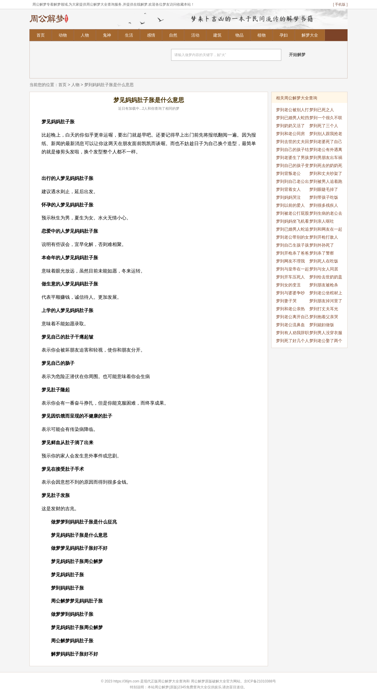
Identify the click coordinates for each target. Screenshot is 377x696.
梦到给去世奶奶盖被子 (325, 278)
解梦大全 (310, 35)
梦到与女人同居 (323, 269)
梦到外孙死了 (321, 245)
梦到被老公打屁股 (292, 213)
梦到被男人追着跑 (325, 181)
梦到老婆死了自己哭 (325, 142)
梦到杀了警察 (321, 253)
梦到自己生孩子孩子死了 (292, 246)
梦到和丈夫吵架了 (325, 173)
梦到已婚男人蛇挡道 (292, 118)
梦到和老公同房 (290, 133)
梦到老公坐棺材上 (325, 292)
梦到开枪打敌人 (323, 237)
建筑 (217, 35)
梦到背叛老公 (288, 173)
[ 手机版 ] (340, 4)
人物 (85, 35)
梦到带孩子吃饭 (323, 197)
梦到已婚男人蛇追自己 (292, 230)
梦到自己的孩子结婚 (292, 150)
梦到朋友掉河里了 (325, 300)
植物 (261, 35)
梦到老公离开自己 (292, 316)
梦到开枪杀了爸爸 (292, 253)
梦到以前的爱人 (290, 205)
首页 (41, 35)
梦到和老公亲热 (290, 308)
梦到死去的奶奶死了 (325, 166)
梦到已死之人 (321, 109)
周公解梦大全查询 (172, 681)
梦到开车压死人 (290, 277)
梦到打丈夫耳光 (323, 308)
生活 (129, 35)
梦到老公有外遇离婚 (325, 150)
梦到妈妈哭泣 (288, 197)
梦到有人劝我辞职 (292, 332)
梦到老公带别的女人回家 (292, 238)
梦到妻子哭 (286, 300)
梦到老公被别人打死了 (292, 110)
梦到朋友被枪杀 (323, 285)
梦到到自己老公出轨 (292, 182)
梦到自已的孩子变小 (292, 166)
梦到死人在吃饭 (323, 261)
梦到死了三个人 (323, 125)
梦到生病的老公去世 (325, 214)
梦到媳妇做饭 (321, 324)
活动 (195, 35)
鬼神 (107, 35)
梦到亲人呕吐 (321, 221)
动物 (63, 35)
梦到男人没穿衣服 (325, 332)
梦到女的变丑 (288, 285)
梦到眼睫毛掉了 (323, 189)
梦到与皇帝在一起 (292, 269)
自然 (173, 35)
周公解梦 (198, 681)
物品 (239, 35)
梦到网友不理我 (290, 261)
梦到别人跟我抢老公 (325, 134)
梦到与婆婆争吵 (290, 292)
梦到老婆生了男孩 (292, 157)
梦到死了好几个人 (292, 340)
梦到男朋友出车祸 (325, 157)
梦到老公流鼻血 (290, 324)
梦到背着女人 (288, 189)
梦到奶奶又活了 (290, 125)
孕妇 (284, 35)
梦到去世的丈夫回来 (292, 142)
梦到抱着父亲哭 (323, 316)
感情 (151, 35)
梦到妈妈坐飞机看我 (292, 222)
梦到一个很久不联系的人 (325, 118)
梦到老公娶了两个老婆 (325, 341)
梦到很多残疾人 (323, 205)
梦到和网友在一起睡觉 (325, 230)
